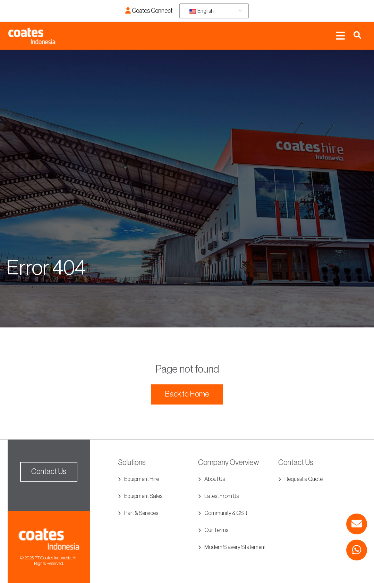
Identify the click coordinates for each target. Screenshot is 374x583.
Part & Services (141, 513)
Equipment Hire (141, 479)
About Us (214, 479)
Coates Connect (148, 11)
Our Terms (216, 530)
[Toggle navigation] (340, 35)
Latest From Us (221, 496)
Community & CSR (225, 513)
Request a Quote (303, 479)
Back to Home (187, 394)
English (201, 11)
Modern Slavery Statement (235, 547)
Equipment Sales (143, 496)
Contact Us (48, 471)
